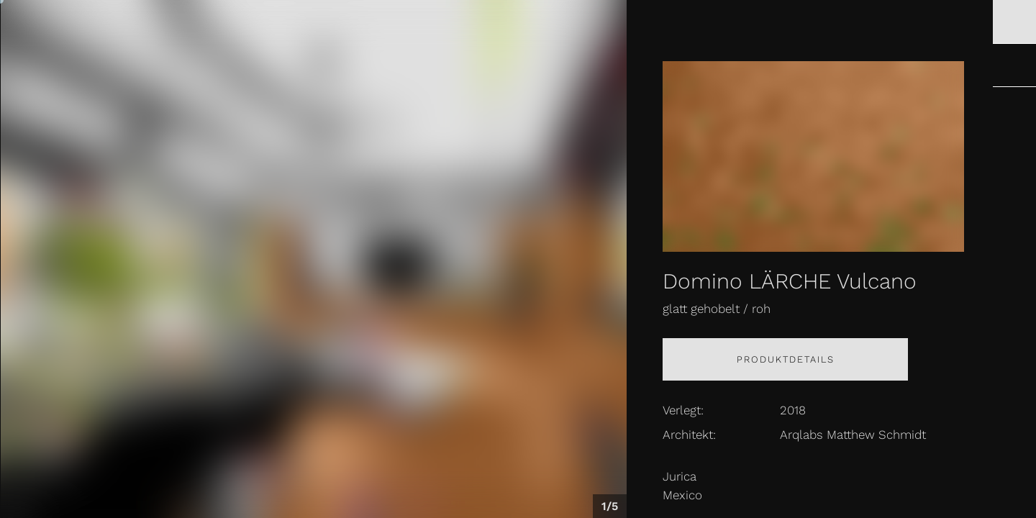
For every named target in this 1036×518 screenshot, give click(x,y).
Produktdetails (786, 359)
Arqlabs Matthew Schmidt (853, 434)
